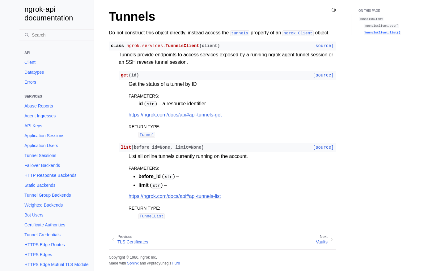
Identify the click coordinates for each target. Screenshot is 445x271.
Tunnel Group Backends (47, 195)
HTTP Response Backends (50, 175)
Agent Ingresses (40, 115)
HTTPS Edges (38, 254)
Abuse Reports (38, 105)
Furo (176, 263)
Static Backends (39, 185)
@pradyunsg (158, 263)
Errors (30, 82)
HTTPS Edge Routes (44, 244)
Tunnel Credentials (42, 234)
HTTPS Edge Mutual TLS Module (56, 264)
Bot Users (33, 214)
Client (30, 62)
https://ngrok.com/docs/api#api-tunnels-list (175, 196)
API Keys (33, 125)
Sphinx (132, 263)
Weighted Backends (43, 205)
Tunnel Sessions (40, 155)
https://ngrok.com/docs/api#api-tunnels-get (175, 114)
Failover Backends (42, 165)
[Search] (56, 35)
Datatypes (34, 72)
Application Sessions (44, 135)
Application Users (41, 145)
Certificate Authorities (44, 224)
